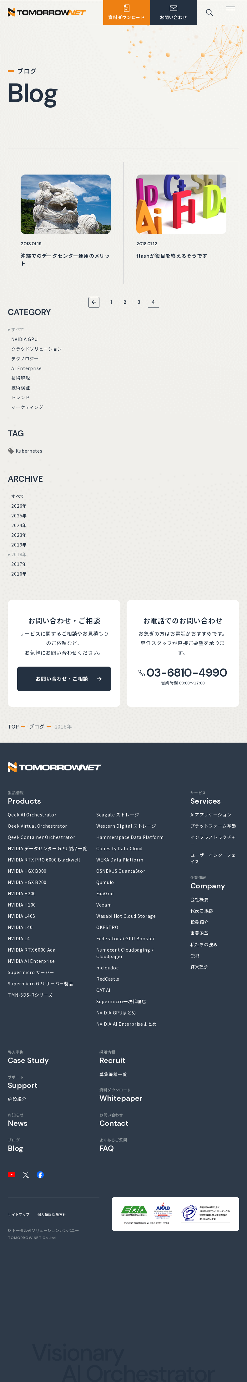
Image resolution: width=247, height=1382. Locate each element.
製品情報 (24, 797)
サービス (205, 797)
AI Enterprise (26, 368)
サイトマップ (18, 1214)
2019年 (19, 544)
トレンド (20, 397)
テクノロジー (24, 358)
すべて (17, 329)
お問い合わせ (114, 1119)
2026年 (19, 506)
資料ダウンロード (121, 1094)
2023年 (19, 535)
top (13, 726)
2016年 (19, 574)
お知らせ (18, 1119)
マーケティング (27, 407)
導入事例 (28, 1056)
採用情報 (112, 1056)
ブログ (37, 726)
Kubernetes (29, 451)
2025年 (19, 515)
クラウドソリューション (36, 349)
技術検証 (20, 387)
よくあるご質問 (113, 1144)
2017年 (19, 564)
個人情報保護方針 (52, 1214)
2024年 (19, 525)
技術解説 (20, 378)
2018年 (19, 554)
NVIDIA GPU (24, 339)
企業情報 (207, 882)
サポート (23, 1082)
